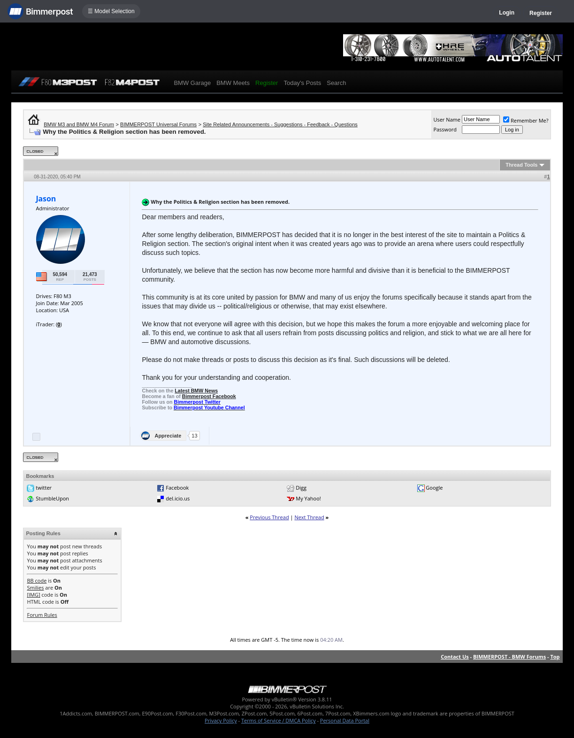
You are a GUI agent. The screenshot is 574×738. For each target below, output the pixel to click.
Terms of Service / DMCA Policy (278, 720)
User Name (446, 119)
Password (445, 129)
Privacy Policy (221, 720)
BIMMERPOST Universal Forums (158, 124)
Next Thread (309, 517)
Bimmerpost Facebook (209, 396)
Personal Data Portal (344, 720)
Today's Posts (302, 82)
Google (434, 487)
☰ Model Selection (111, 11)
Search (336, 82)
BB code (36, 580)
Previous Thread (269, 517)
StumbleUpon (52, 498)
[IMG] (33, 594)
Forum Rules (42, 614)
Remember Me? (526, 120)
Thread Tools (521, 165)
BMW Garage (192, 82)
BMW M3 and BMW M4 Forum (79, 124)
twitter (44, 487)
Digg (301, 487)
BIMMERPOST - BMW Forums (509, 656)
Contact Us (455, 656)
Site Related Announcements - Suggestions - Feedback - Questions (280, 124)
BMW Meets (233, 82)
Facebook (177, 487)
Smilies (35, 587)
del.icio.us (178, 498)
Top (554, 656)
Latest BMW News (196, 390)
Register (540, 13)
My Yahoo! (308, 498)
